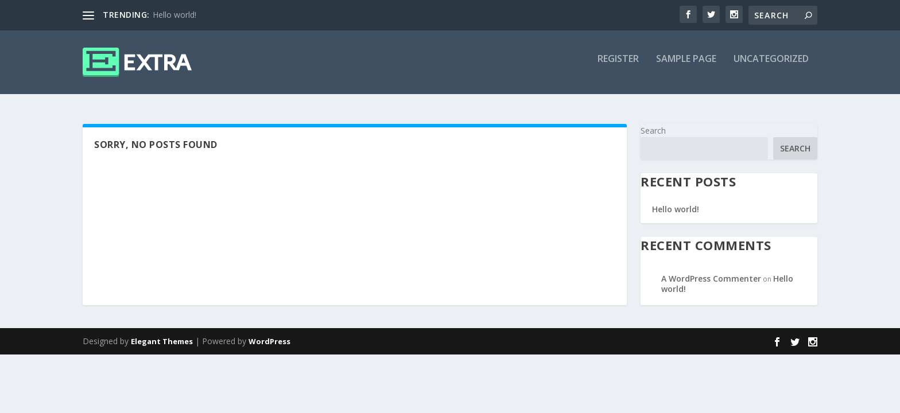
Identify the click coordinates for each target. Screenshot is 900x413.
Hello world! (174, 14)
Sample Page (686, 66)
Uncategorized (771, 66)
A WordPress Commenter (711, 279)
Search (653, 131)
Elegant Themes (162, 342)
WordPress (269, 342)
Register (618, 66)
